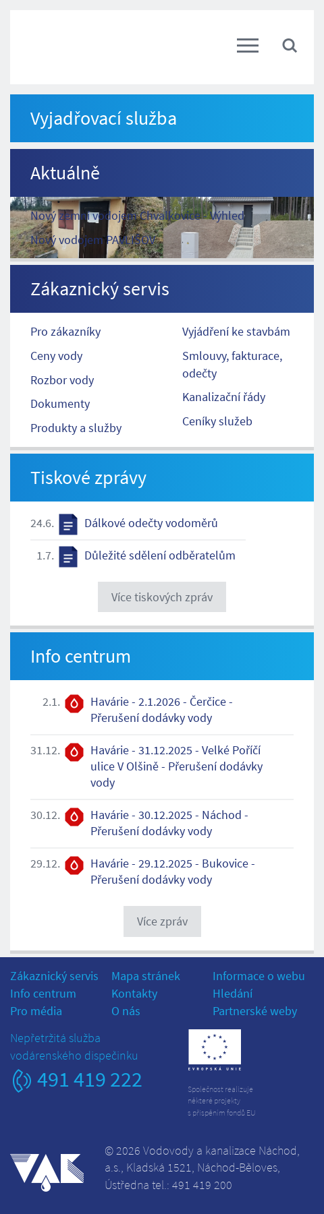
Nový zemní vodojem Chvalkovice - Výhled (137, 215)
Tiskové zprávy (88, 477)
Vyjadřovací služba (103, 118)
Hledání (232, 993)
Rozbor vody (62, 380)
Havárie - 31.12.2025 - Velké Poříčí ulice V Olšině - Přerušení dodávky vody (176, 766)
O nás (125, 1011)
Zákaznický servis (99, 288)
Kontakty (134, 993)
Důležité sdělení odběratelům (160, 555)
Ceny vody (56, 355)
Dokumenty (60, 403)
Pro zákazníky (65, 331)
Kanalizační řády (223, 396)
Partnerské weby (255, 1011)
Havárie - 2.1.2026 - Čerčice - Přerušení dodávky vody (161, 709)
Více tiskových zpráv (162, 597)
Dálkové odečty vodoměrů (151, 522)
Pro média (36, 1011)
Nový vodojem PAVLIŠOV (92, 239)
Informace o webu (259, 975)
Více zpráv (162, 921)
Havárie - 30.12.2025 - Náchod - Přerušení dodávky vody (169, 823)
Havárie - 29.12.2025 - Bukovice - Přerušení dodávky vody (172, 871)
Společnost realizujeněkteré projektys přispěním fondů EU (222, 1100)
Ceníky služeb (217, 421)
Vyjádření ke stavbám (236, 331)
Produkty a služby (76, 427)
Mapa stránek (145, 975)
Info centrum (80, 656)
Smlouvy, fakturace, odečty (232, 364)
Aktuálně (65, 172)
